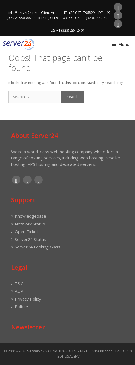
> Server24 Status (28, 239)
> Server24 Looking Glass (35, 247)
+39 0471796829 (81, 12)
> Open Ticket (24, 231)
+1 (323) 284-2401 (95, 17)
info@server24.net (22, 12)
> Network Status (28, 224)
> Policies (20, 306)
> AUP (17, 291)
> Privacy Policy (26, 299)
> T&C (17, 283)
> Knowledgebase (28, 216)
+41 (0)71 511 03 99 (56, 17)
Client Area (49, 12)
